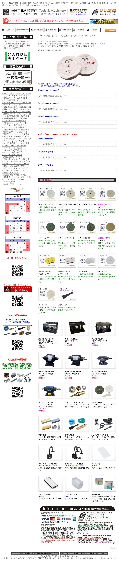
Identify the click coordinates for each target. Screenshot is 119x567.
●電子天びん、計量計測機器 (13, 127)
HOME (40, 36)
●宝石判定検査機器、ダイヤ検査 (14, 118)
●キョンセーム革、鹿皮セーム (14, 148)
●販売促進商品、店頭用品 (12, 157)
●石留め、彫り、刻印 (10, 173)
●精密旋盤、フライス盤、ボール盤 (15, 163)
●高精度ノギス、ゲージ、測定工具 (15, 134)
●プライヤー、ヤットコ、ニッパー (15, 168)
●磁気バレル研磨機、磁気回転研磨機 (16, 107)
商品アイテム (51, 36)
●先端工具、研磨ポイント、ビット (15, 96)
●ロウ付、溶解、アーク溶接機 (14, 145)
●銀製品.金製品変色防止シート (14, 150)
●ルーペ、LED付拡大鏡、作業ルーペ (16, 111)
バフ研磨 (63, 36)
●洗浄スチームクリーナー (12, 105)
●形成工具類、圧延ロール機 (13, 166)
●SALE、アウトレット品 (11, 184)
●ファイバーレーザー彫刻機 (13, 141)
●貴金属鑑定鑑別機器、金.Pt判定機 (15, 116)
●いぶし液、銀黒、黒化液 (12, 154)
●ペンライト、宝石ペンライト (14, 125)
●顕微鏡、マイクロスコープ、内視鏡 (16, 114)
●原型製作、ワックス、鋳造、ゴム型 (16, 177)
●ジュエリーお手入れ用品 (12, 152)
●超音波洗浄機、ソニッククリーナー (16, 102)
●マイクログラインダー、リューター (16, 93)
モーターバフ (76, 36)
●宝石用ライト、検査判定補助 (14, 121)
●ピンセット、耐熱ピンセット (14, 170)
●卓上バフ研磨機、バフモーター (14, 100)
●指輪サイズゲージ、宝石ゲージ (14, 132)
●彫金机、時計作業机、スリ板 (14, 175)
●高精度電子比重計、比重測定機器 (15, 130)
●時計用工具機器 (8, 182)
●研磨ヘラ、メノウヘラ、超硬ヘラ (15, 159)
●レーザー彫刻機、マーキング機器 (15, 143)
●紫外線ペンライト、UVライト (14, 123)
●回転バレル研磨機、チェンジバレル (16, 109)
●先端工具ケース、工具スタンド (14, 98)
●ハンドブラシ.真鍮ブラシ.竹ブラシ (16, 161)
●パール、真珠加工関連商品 (13, 179)
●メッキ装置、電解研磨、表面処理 (15, 136)
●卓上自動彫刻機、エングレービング (16, 139)
